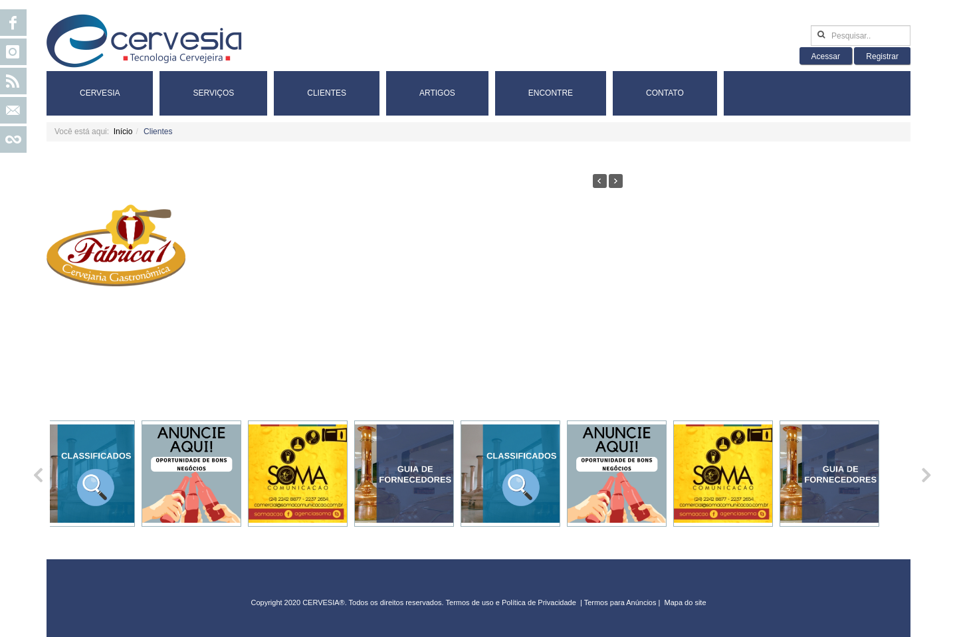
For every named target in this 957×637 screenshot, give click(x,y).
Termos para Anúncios (621, 602)
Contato (665, 93)
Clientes (326, 93)
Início (123, 131)
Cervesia (100, 93)
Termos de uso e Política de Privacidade (511, 602)
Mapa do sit (683, 602)
